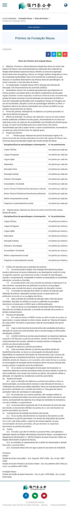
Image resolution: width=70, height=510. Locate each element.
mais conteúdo (35, 27)
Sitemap (44, 505)
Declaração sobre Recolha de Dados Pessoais (21, 505)
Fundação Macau (25, 18)
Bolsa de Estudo (41, 18)
